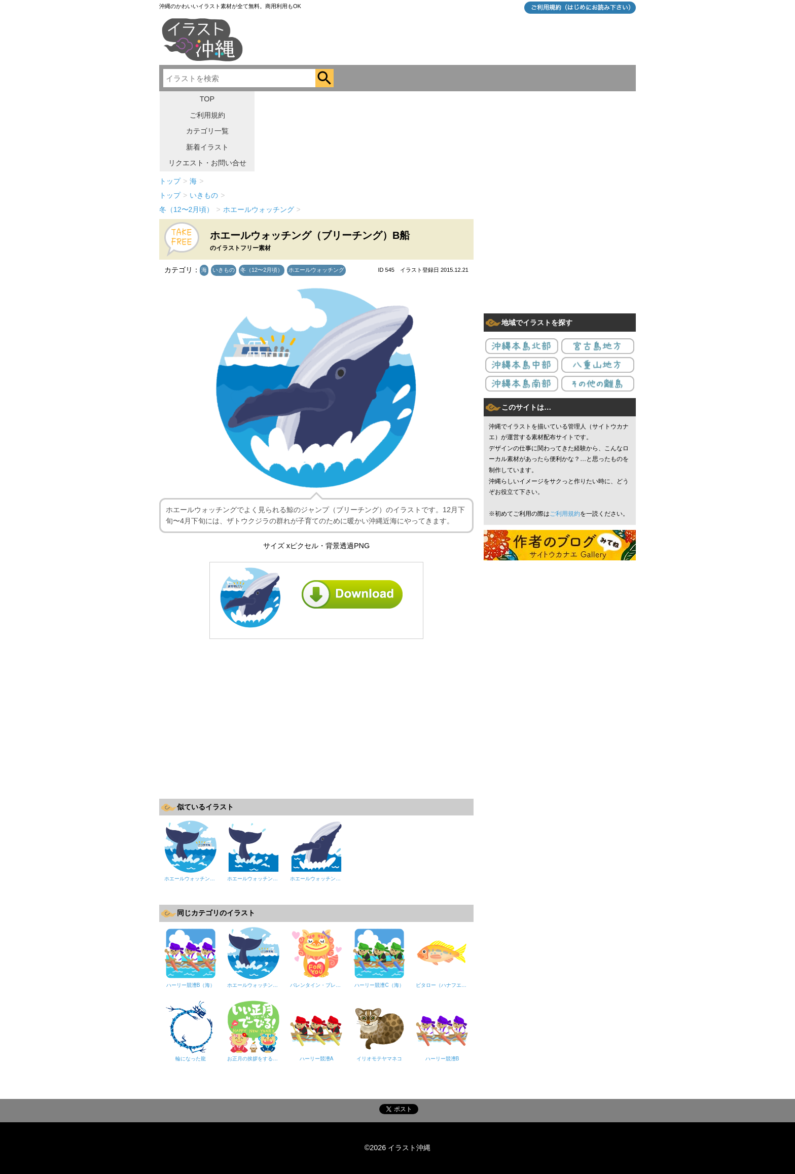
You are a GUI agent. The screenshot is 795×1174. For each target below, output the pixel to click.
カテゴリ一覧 (207, 131)
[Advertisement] (316, 717)
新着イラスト (207, 147)
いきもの (223, 270)
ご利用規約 (207, 115)
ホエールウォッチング (316, 270)
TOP (207, 99)
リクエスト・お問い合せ (207, 163)
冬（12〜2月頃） (261, 270)
